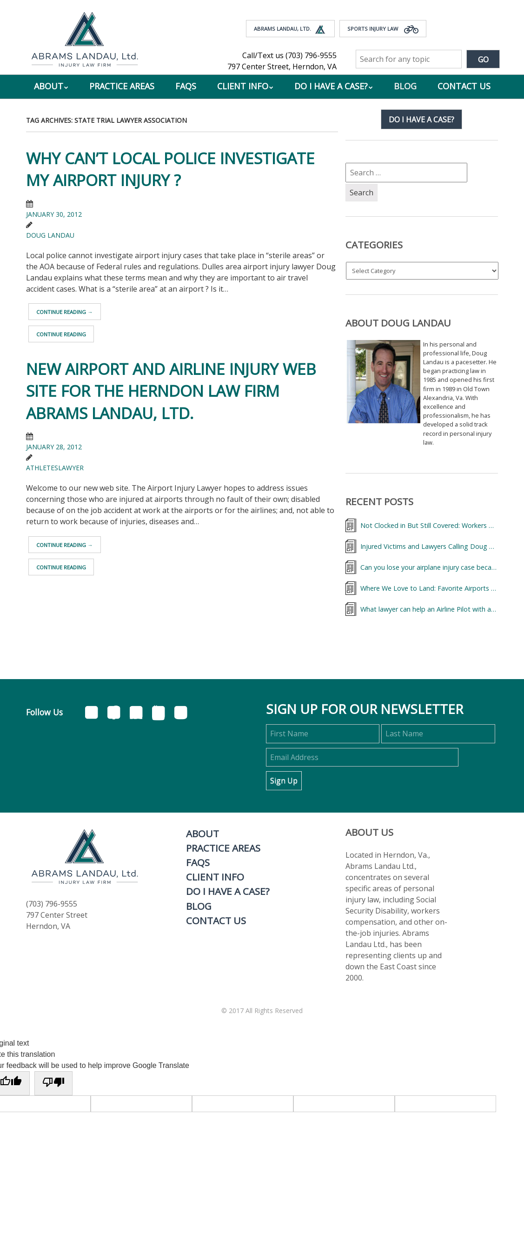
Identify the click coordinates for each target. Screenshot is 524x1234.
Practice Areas (121, 86)
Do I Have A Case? (331, 86)
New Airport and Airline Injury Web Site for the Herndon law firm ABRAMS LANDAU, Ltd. (171, 391)
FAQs (185, 86)
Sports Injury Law (382, 29)
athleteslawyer (55, 467)
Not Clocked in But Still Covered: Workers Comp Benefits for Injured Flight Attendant (428, 525)
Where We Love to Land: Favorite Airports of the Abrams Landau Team (428, 588)
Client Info (242, 86)
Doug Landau (50, 235)
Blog (405, 86)
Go (483, 59)
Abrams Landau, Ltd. (290, 29)
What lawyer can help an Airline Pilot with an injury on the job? (428, 609)
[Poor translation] (53, 1083)
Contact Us (464, 86)
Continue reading (64, 311)
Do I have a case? (421, 119)
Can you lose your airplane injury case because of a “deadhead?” (428, 567)
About (48, 86)
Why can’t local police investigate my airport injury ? (170, 169)
